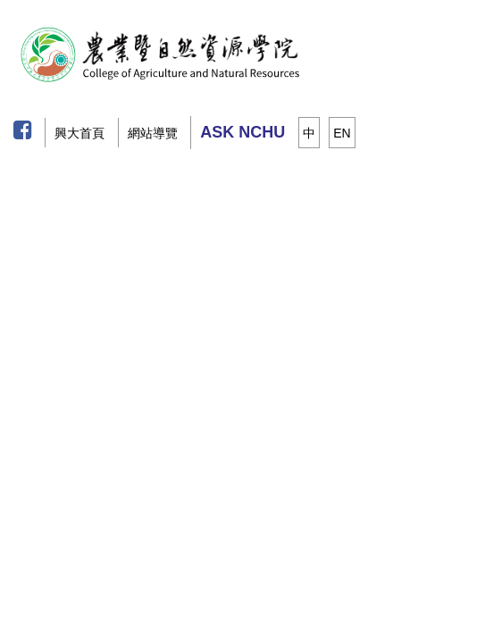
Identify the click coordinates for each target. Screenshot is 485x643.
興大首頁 (79, 133)
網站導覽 (153, 133)
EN (341, 133)
